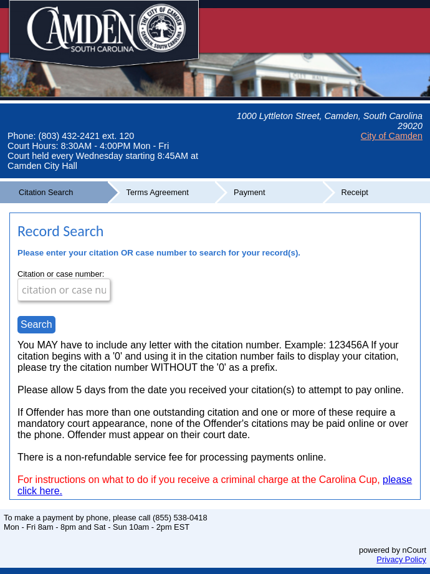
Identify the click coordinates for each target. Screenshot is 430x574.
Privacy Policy (401, 559)
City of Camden (392, 136)
